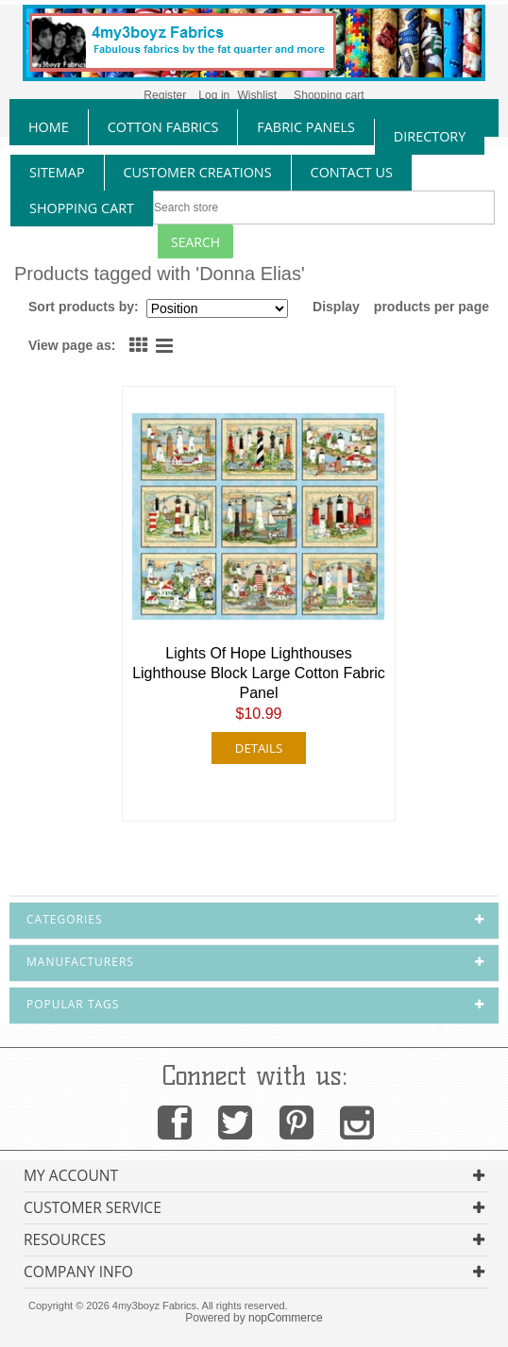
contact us (352, 172)
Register (165, 95)
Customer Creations (198, 172)
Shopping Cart (81, 208)
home (48, 127)
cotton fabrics (163, 127)
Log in (213, 95)
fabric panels (306, 127)
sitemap (57, 172)
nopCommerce (285, 1317)
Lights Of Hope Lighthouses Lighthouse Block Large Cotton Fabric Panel (258, 673)
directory (430, 136)
